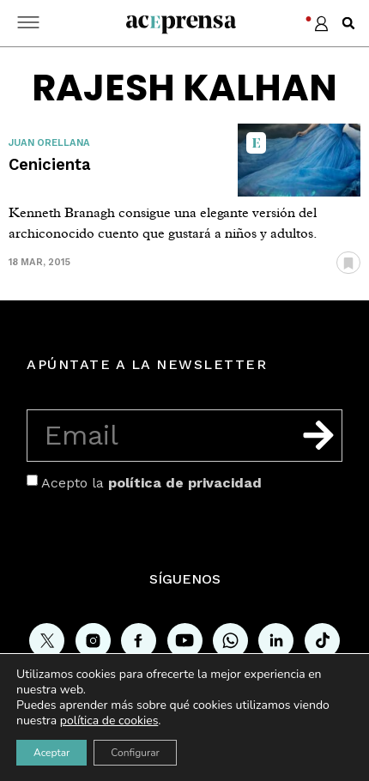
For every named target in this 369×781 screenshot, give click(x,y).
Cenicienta (50, 164)
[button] (348, 23)
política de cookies (109, 720)
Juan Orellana (49, 142)
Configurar (135, 753)
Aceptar (51, 753)
